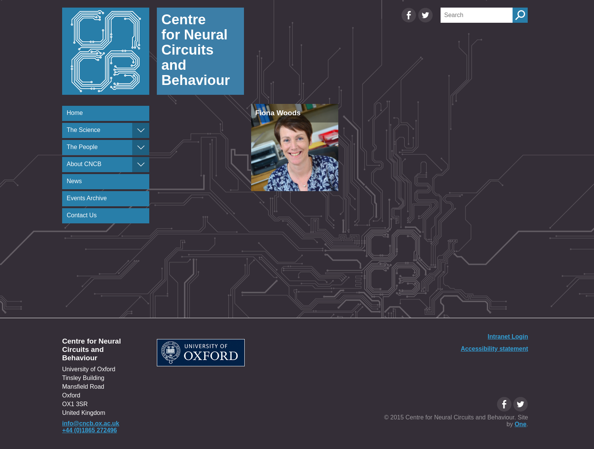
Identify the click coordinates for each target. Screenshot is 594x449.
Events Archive (87, 198)
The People (82, 147)
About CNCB (84, 164)
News (74, 181)
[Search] (477, 15)
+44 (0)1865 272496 (89, 430)
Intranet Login (508, 336)
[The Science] (140, 130)
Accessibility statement (494, 348)
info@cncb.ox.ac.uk (90, 423)
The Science (83, 130)
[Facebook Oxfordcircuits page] (409, 20)
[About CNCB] (140, 164)
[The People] (140, 147)
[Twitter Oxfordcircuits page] (425, 20)
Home (75, 113)
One (520, 424)
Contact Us (82, 215)
